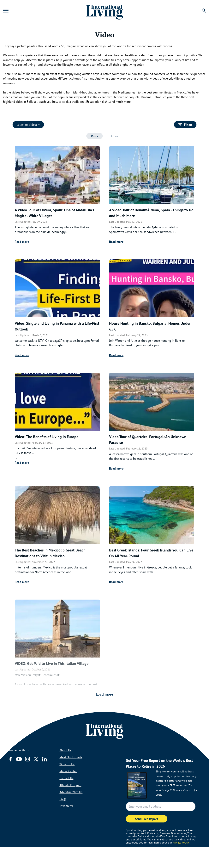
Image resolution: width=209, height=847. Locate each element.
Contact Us (66, 778)
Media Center (68, 771)
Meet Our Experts (70, 757)
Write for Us (67, 764)
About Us (65, 750)
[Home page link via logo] (104, 10)
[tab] (95, 136)
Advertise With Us (70, 792)
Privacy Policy (181, 842)
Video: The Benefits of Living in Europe (46, 436)
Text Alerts (66, 806)
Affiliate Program (70, 785)
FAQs (62, 799)
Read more (22, 242)
